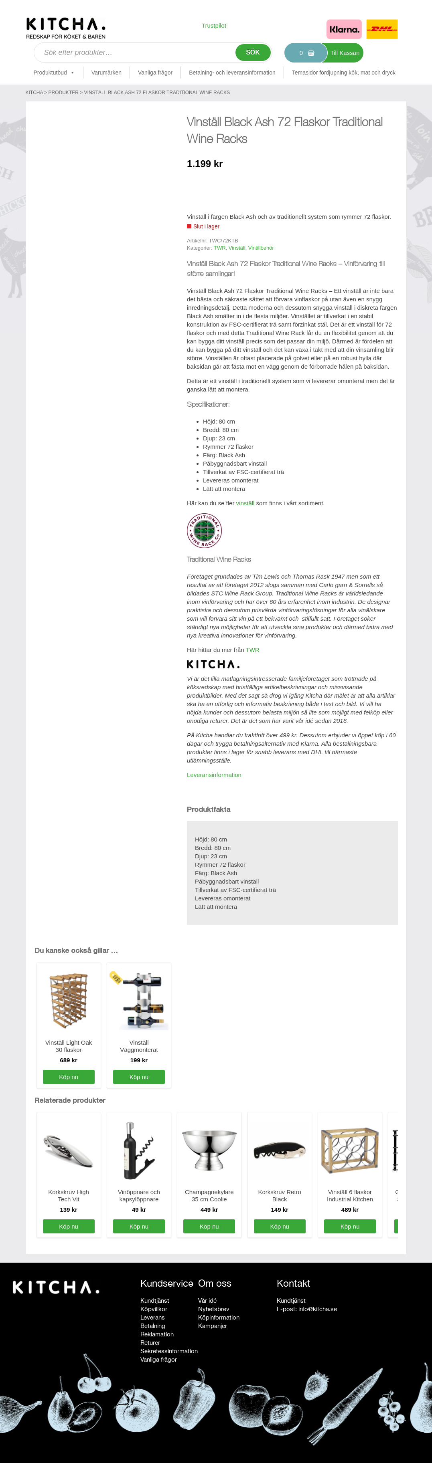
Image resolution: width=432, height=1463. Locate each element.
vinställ (245, 503)
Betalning (152, 1325)
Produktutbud (54, 73)
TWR (220, 248)
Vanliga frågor (155, 72)
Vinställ (237, 248)
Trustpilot (214, 25)
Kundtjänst (154, 1300)
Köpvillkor (153, 1309)
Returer (150, 1342)
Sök (253, 52)
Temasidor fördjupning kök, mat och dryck (343, 72)
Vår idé (207, 1300)
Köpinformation (218, 1317)
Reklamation (157, 1334)
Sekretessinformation (169, 1351)
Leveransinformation (214, 774)
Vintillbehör (261, 248)
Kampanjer (212, 1325)
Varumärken (106, 72)
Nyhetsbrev (213, 1309)
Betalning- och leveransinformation (232, 72)
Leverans (152, 1317)
